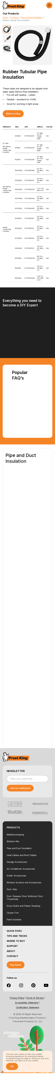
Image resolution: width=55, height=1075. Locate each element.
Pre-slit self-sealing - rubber (21, 95)
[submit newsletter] (20, 788)
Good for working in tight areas (22, 104)
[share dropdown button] (47, 30)
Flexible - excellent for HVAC (21, 99)
